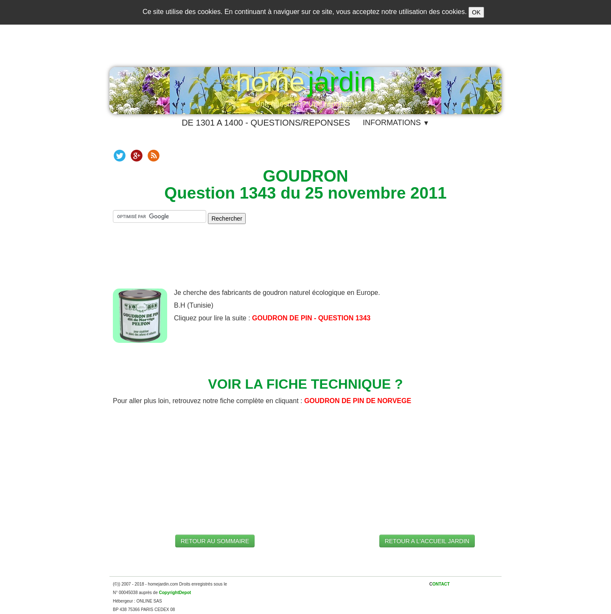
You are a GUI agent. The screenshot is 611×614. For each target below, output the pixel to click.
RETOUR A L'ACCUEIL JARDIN (427, 541)
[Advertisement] (305, 263)
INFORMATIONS (396, 122)
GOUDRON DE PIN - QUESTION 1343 (311, 318)
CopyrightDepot (175, 592)
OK (476, 12)
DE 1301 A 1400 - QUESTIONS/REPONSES (266, 122)
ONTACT (441, 584)
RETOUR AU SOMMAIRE (215, 541)
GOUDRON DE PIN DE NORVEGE (357, 400)
